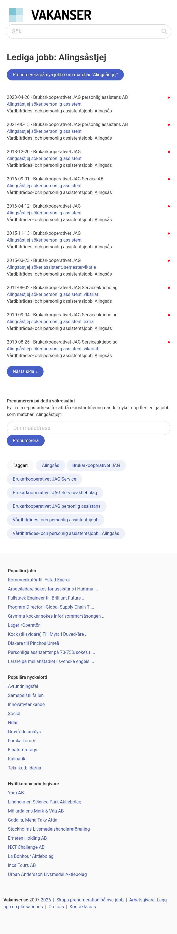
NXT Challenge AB (26, 847)
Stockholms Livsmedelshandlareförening (49, 829)
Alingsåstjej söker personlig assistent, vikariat (52, 294)
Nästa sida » (25, 371)
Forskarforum (21, 740)
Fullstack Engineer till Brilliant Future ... (46, 598)
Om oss (56, 906)
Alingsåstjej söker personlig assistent (44, 104)
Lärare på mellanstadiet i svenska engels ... (51, 661)
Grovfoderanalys (24, 731)
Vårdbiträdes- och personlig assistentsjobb (55, 520)
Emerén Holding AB (27, 838)
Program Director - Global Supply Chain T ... (51, 607)
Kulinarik (16, 759)
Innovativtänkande (26, 704)
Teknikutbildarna (24, 768)
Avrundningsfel (23, 686)
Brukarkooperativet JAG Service (44, 479)
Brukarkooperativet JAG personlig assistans (57, 506)
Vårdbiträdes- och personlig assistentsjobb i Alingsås (66, 533)
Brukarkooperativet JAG (96, 465)
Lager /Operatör (24, 625)
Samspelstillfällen (26, 695)
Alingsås (50, 465)
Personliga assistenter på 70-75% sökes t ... (51, 652)
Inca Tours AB (22, 865)
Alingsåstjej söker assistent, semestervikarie (51, 267)
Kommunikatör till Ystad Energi (39, 580)
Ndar (13, 722)
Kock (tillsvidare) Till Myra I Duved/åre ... (48, 634)
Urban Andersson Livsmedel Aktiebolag (47, 874)
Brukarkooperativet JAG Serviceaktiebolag (55, 492)
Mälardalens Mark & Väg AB (36, 811)
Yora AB (16, 793)
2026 (46, 900)
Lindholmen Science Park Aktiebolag (44, 802)
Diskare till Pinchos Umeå (33, 643)
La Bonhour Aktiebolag (30, 856)
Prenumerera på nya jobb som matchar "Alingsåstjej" (65, 74)
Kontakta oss (83, 906)
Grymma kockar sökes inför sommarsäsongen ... (56, 616)
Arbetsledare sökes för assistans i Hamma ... (53, 589)
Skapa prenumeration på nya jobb (90, 900)
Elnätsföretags (22, 749)
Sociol (14, 713)
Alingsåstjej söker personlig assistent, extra (50, 321)
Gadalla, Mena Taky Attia (32, 820)
